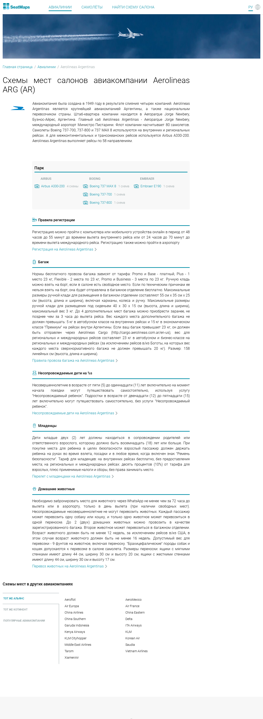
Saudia (130, 644)
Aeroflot (70, 599)
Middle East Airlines (78, 644)
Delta (128, 619)
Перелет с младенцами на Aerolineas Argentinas (73, 476)
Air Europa (72, 606)
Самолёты (92, 7)
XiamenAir (72, 657)
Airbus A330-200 (53, 186)
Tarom (69, 651)
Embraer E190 (150, 186)
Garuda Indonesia (77, 625)
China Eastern (135, 612)
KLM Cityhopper (76, 638)
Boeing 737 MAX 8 (103, 186)
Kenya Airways (75, 632)
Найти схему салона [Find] (133, 7)
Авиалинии (60, 7)
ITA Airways (133, 625)
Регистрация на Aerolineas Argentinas (64, 249)
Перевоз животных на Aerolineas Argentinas (70, 566)
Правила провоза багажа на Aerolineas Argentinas (75, 360)
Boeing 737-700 (101, 194)
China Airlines (74, 612)
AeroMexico (133, 599)
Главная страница (18, 67)
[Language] (254, 7)
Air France (132, 606)
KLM (128, 632)
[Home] (16, 6)
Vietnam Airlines (136, 651)
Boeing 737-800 (101, 203)
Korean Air (132, 638)
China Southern (75, 619)
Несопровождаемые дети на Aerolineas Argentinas (75, 413)
